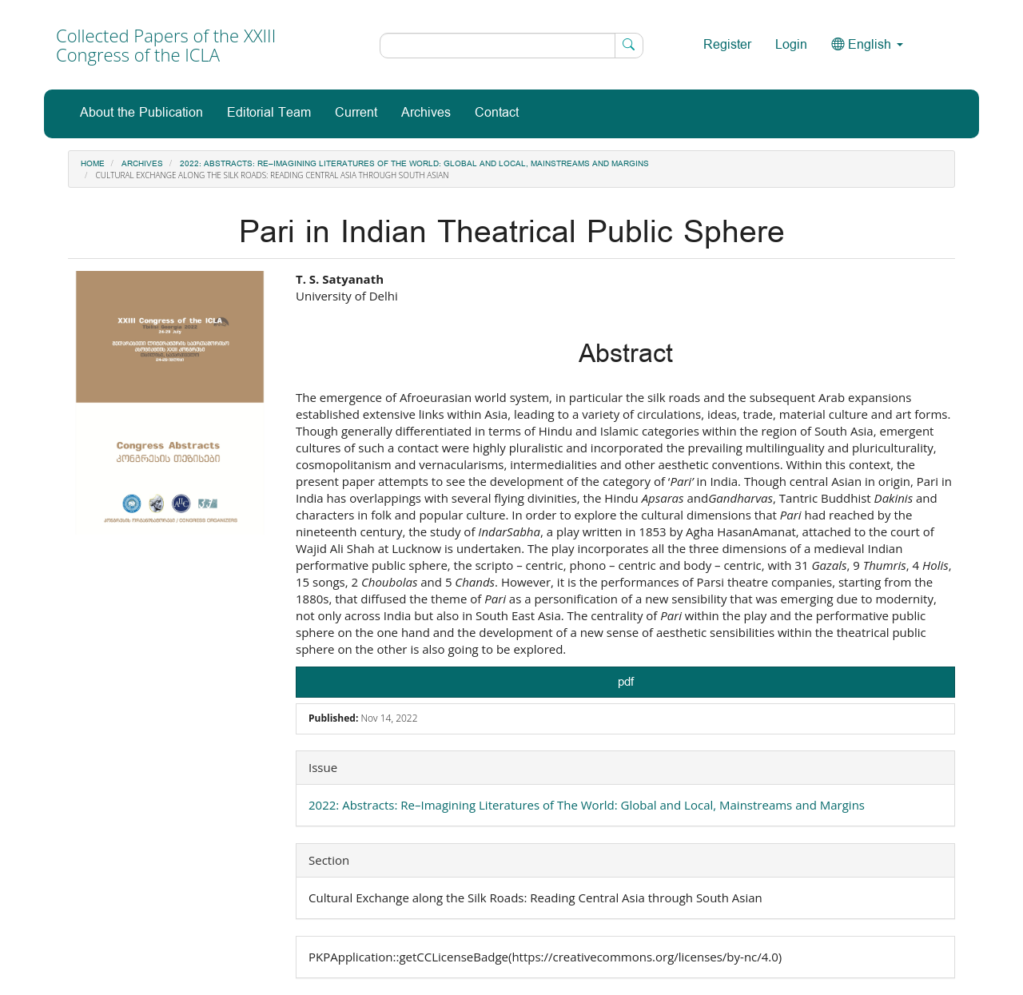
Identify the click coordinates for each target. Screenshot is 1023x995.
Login (791, 45)
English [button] (867, 45)
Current (356, 113)
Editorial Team (269, 113)
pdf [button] (626, 682)
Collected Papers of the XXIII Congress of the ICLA (166, 44)
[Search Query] (511, 45)
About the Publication (141, 113)
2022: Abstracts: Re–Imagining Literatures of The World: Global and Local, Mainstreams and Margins (414, 164)
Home (93, 164)
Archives (426, 113)
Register (727, 45)
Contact (497, 113)
